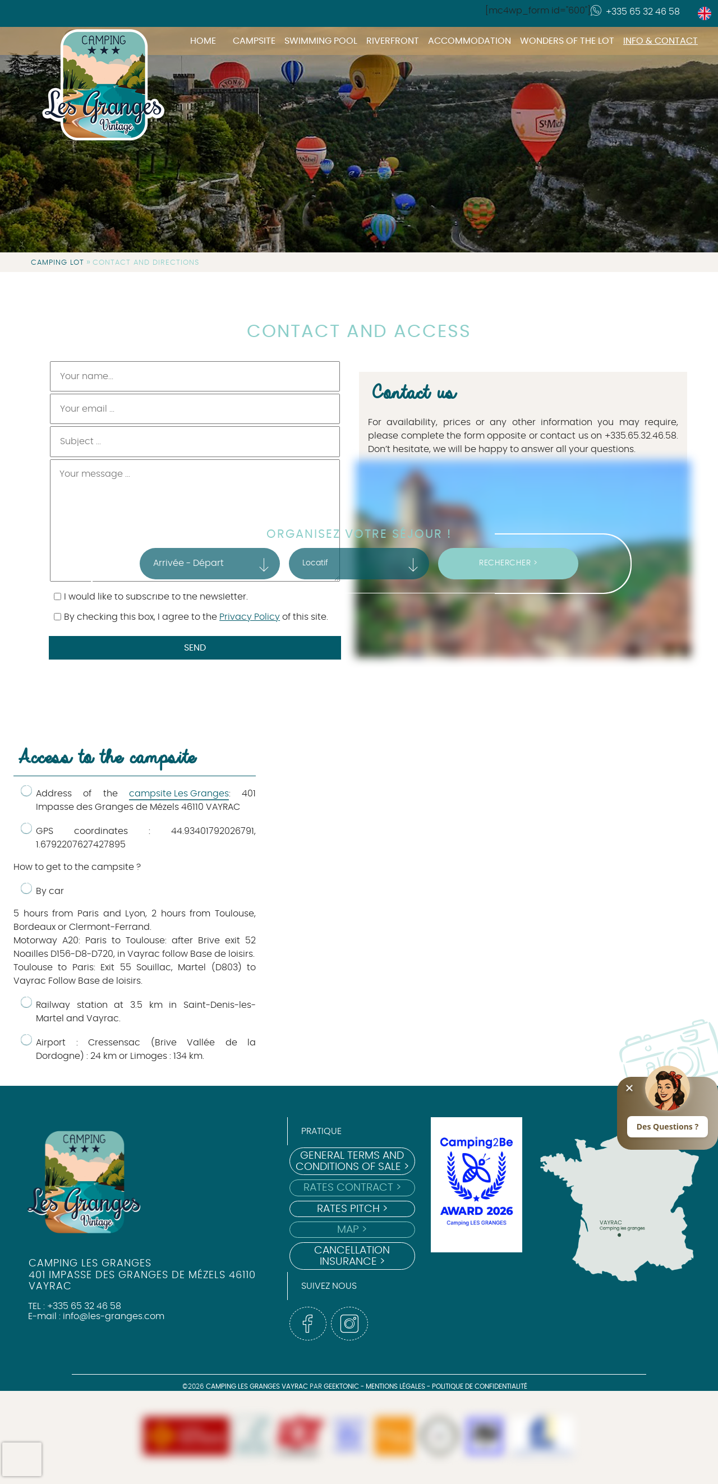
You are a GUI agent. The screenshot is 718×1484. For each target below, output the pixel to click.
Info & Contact (660, 40)
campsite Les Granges (179, 793)
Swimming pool (320, 40)
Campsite (254, 40)
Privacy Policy (249, 616)
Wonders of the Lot (567, 40)
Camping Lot (57, 262)
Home (203, 40)
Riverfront (392, 40)
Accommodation (469, 40)
